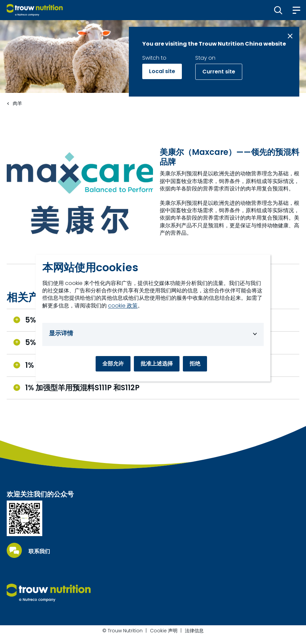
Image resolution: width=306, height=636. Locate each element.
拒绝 (195, 363)
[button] (278, 10)
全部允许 (113, 363)
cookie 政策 (123, 305)
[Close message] (290, 36)
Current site (218, 71)
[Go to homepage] (35, 10)
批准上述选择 (157, 363)
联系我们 (39, 551)
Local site (162, 71)
